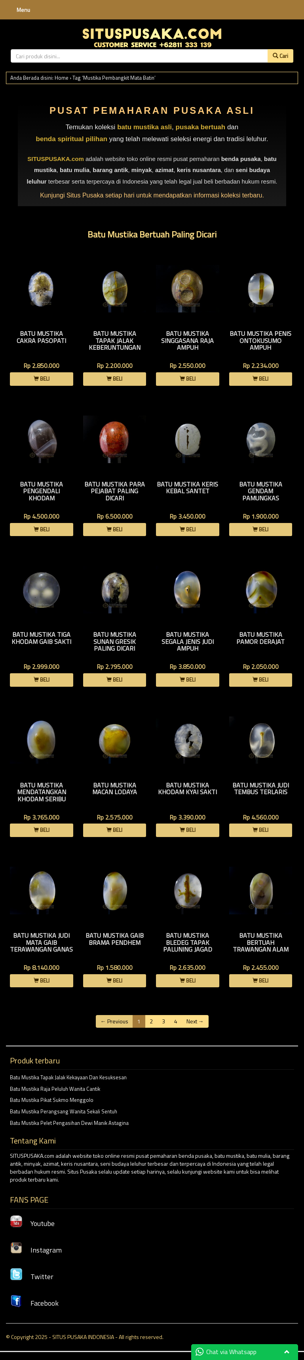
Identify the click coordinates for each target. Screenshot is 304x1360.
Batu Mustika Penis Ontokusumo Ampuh (260, 340)
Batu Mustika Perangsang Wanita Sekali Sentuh (63, 1111)
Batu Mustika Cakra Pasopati (41, 337)
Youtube (32, 1223)
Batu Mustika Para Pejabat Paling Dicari (114, 491)
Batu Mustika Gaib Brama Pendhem (115, 939)
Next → (195, 1021)
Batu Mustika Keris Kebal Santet (187, 487)
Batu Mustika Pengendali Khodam (41, 491)
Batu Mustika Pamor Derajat (260, 638)
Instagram (36, 1250)
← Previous (114, 1021)
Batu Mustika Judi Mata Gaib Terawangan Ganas (41, 942)
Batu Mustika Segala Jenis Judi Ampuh (188, 641)
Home (61, 78)
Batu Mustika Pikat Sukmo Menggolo (51, 1100)
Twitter (31, 1276)
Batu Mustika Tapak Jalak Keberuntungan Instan (115, 344)
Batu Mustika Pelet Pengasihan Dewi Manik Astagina (69, 1123)
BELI (41, 379)
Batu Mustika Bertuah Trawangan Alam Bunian (261, 946)
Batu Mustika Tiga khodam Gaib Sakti (41, 638)
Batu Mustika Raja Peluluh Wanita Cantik (55, 1089)
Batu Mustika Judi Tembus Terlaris (260, 788)
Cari (280, 56)
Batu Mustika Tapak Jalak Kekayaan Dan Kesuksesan (68, 1077)
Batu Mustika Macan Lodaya (114, 788)
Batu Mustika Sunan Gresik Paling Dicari (114, 641)
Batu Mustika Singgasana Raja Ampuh (187, 340)
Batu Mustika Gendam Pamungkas (260, 491)
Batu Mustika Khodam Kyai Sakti (187, 788)
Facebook (34, 1303)
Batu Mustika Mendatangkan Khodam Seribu (41, 792)
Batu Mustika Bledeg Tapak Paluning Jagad (187, 942)
